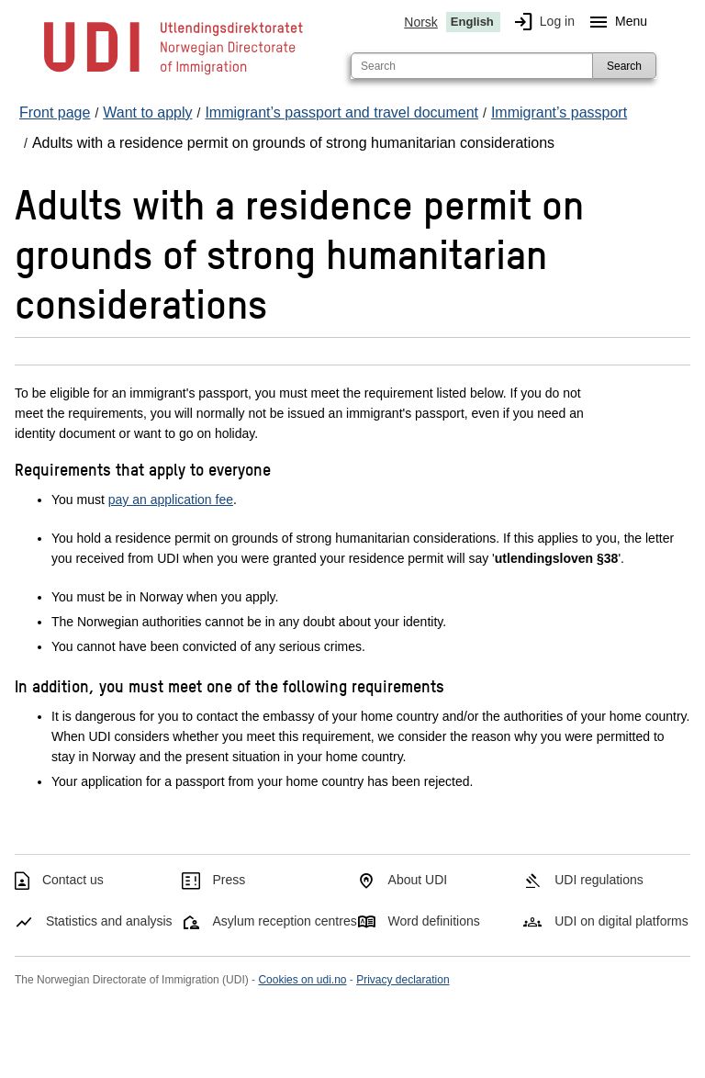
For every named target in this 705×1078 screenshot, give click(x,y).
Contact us (73, 879)
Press (229, 879)
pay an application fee (170, 499)
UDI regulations (598, 879)
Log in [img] (541, 22)
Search (624, 66)
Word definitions (434, 921)
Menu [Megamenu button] (614, 22)
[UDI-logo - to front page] (173, 73)
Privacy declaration (402, 979)
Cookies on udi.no (302, 979)
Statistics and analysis (109, 921)
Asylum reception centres (285, 921)
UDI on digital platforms (621, 921)
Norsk (421, 22)
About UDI (418, 879)
